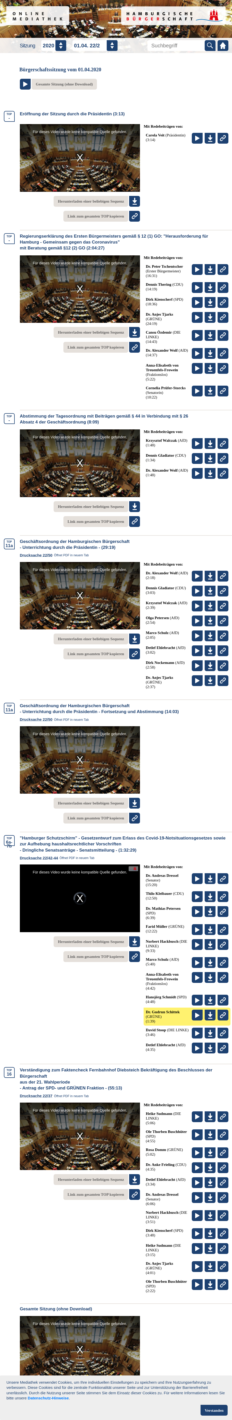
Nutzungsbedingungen (45, 1410)
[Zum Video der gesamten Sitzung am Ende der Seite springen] (58, 84)
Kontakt (167, 1410)
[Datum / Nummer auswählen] (95, 45)
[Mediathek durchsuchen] (175, 45)
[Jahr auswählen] (53, 45)
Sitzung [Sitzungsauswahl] (27, 45)
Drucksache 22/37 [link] (56, 1096)
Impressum (133, 1410)
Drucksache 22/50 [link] (56, 555)
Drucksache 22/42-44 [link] (58, 857)
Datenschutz (95, 1410)
